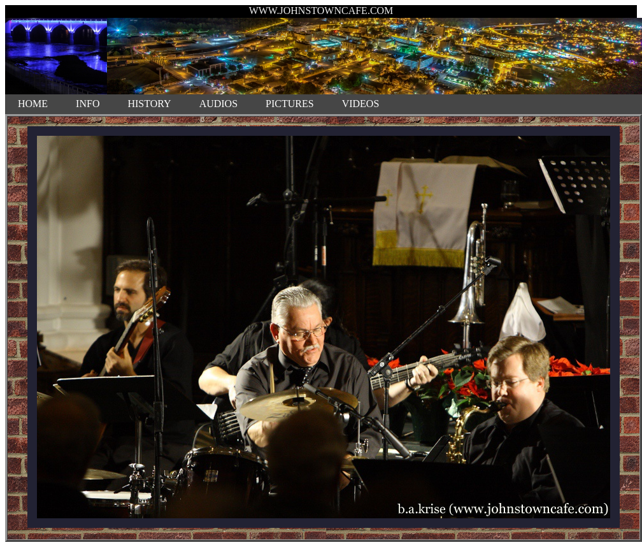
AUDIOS (218, 103)
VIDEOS (361, 103)
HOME (33, 103)
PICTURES (290, 103)
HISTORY (149, 103)
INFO (87, 103)
